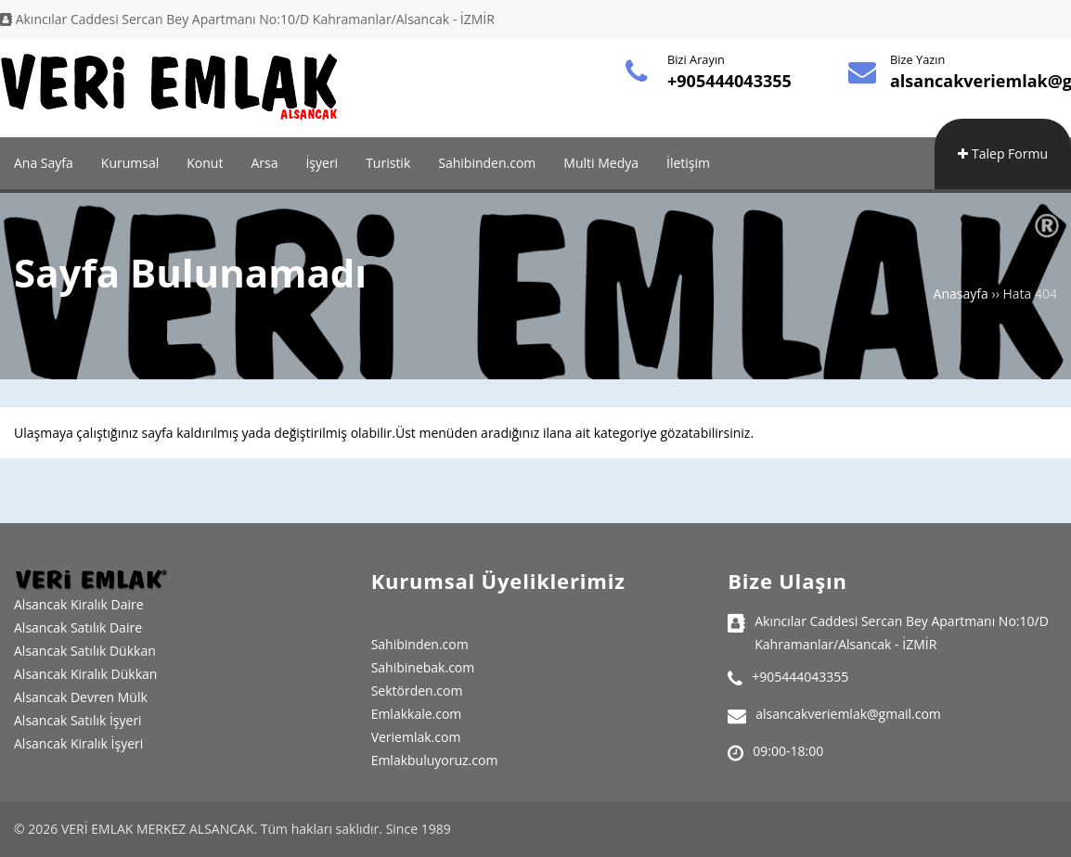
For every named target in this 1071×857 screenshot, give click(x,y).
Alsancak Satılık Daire (78, 627)
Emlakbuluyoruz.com (434, 760)
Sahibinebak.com (423, 667)
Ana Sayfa (43, 163)
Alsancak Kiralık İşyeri (78, 743)
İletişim (688, 163)
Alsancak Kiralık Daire (79, 604)
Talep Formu (1003, 153)
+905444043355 (729, 81)
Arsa (264, 163)
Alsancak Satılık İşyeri (78, 720)
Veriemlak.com (416, 737)
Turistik (388, 163)
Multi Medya (601, 163)
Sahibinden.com (487, 163)
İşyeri (321, 163)
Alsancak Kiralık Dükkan (85, 674)
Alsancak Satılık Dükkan (85, 650)
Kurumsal (130, 163)
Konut (205, 163)
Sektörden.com (417, 690)
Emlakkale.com (416, 714)
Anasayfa (961, 293)
